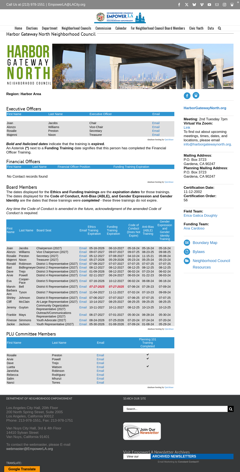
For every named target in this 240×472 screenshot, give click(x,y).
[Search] (231, 409)
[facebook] (187, 95)
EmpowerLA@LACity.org (66, 4)
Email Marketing (166, 461)
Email (155, 123)
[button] (219, 28)
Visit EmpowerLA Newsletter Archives (156, 452)
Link (187, 128)
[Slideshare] (196, 95)
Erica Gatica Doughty (201, 216)
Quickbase (168, 139)
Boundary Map (205, 243)
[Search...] (175, 409)
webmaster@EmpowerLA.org (29, 449)
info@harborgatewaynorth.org (207, 144)
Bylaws (199, 252)
